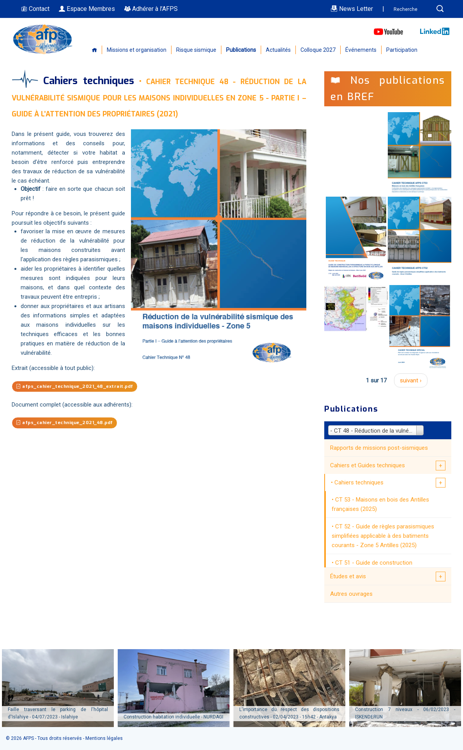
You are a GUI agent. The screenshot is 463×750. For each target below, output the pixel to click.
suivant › (411, 380)
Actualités (278, 50)
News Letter (351, 8)
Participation (401, 50)
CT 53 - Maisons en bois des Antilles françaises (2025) (380, 504)
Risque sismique (196, 50)
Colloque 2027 (318, 50)
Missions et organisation (136, 50)
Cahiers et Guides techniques (367, 465)
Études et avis (348, 576)
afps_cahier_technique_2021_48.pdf (70, 424)
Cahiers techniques (358, 482)
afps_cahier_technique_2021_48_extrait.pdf (82, 387)
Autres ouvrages (351, 593)
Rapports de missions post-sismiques (379, 447)
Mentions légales (104, 738)
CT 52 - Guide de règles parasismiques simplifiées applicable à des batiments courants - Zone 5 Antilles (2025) (383, 536)
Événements (360, 50)
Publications (241, 50)
